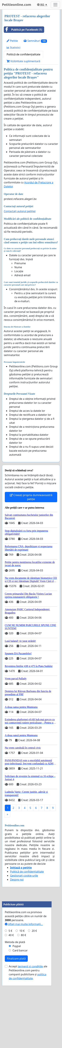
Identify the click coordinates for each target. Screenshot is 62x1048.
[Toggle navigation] (55, 4)
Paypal (17, 1008)
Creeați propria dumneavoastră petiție (31, 497)
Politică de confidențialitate (23, 54)
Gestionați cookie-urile (24, 875)
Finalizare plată (16, 1021)
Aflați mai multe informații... (24, 986)
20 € (34, 993)
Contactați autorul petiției (20, 211)
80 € (23, 997)
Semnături (35, 41)
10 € (22, 993)
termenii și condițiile (30, 1029)
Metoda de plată (15, 1004)
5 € (10, 993)
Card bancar (20, 1013)
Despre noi (16, 879)
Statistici (13, 47)
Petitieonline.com (16, 4)
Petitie (12, 41)
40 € (11, 997)
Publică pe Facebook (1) (23, 30)
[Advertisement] (31, 930)
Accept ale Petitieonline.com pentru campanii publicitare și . (28, 1035)
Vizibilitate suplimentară (23, 61)
